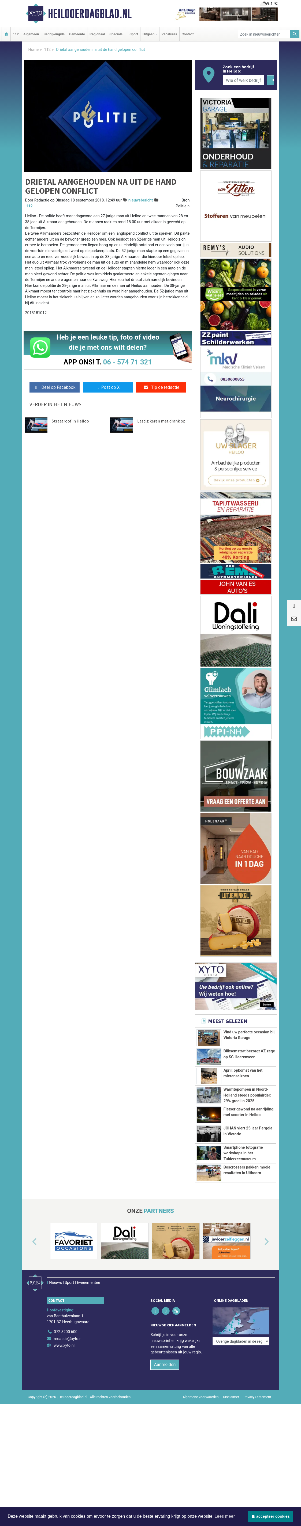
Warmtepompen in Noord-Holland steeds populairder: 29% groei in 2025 (247, 1095)
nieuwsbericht (140, 200)
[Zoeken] (295, 34)
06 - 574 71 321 (127, 362)
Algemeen (31, 34)
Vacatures (169, 34)
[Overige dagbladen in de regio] (241, 1326)
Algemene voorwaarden (200, 1402)
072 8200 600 (65, 1337)
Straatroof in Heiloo (70, 421)
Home (33, 49)
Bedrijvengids (54, 34)
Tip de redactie (161, 387)
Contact (188, 34)
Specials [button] (115, 34)
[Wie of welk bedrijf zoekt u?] (243, 80)
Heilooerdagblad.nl (90, 13)
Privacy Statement (257, 1402)
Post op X (108, 387)
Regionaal (97, 34)
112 (16, 34)
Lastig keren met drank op (161, 421)
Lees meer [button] (224, 1516)
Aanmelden (165, 1369)
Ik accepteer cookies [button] (271, 1516)
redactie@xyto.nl (68, 1344)
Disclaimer (231, 1402)
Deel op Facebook (55, 387)
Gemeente (77, 34)
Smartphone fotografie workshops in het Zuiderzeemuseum (243, 1153)
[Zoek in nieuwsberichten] (264, 34)
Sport (133, 34)
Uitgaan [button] (148, 34)
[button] (28, 1254)
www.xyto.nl (64, 1351)
